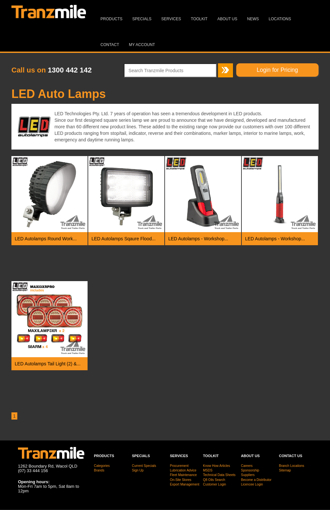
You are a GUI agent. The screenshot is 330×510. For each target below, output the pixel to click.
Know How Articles (216, 466)
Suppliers (248, 475)
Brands (99, 470)
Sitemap (285, 470)
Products (112, 19)
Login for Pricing (277, 70)
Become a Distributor (256, 480)
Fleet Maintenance (183, 475)
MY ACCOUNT (142, 44)
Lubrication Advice (183, 470)
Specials (142, 19)
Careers (247, 466)
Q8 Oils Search (214, 480)
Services (171, 19)
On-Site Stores (180, 480)
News (253, 19)
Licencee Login (252, 484)
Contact (110, 44)
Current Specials (144, 466)
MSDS (207, 470)
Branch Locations (291, 466)
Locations (280, 19)
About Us (227, 19)
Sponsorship (250, 470)
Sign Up (138, 470)
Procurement (179, 466)
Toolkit (199, 19)
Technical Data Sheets (219, 475)
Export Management (184, 484)
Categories (102, 466)
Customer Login (214, 484)
